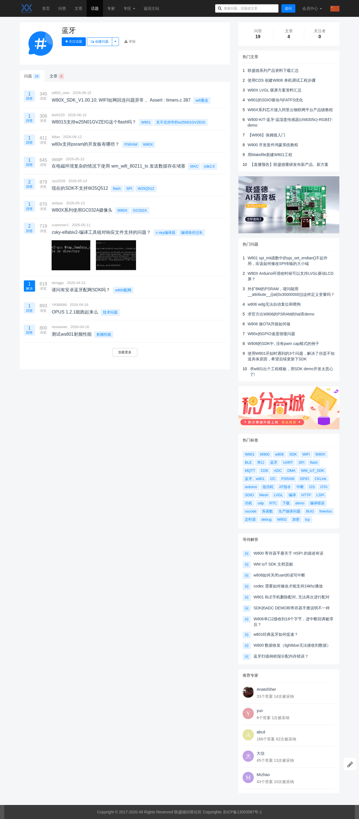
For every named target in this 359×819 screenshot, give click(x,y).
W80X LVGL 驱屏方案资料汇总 (275, 90)
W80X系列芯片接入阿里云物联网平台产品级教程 (290, 109)
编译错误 (317, 503)
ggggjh (57, 159)
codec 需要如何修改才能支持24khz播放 (288, 586)
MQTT (250, 470)
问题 (32, 76)
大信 (260, 753)
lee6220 (58, 115)
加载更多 (125, 352)
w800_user (61, 93)
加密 (296, 519)
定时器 (250, 519)
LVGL (278, 495)
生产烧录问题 (289, 511)
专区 (129, 8)
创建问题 (99, 42)
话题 (95, 8)
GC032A (140, 210)
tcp (307, 519)
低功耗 (268, 487)
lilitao (56, 137)
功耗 (248, 503)
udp (261, 503)
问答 (62, 8)
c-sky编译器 (165, 232)
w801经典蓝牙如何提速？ (276, 634)
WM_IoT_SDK (312, 470)
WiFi (306, 454)
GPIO (304, 479)
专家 (111, 8)
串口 (260, 462)
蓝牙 (273, 462)
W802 (282, 519)
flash (117, 188)
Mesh (263, 495)
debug (266, 519)
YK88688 (59, 305)
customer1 (60, 225)
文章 (78, 8)
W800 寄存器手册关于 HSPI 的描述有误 (288, 553)
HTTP (306, 495)
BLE (248, 462)
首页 (46, 8)
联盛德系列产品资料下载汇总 (273, 70)
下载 (286, 503)
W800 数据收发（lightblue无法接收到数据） (292, 645)
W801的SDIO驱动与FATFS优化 (275, 100)
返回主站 (151, 8)
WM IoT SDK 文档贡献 (273, 564)
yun (260, 710)
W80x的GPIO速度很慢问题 (271, 333)
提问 (288, 8)
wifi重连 (201, 100)
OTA (324, 487)
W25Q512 (146, 188)
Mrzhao (263, 774)
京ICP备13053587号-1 (242, 812)
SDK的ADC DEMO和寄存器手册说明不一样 (292, 608)
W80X (148, 144)
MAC (194, 166)
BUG (310, 511)
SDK (293, 454)
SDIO (249, 495)
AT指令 (285, 487)
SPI (129, 188)
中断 (300, 487)
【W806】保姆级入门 (267, 135)
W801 (146, 122)
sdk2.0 (209, 166)
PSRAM (131, 144)
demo (300, 503)
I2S (312, 487)
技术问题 (110, 312)
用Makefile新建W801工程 (270, 154)
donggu (58, 283)
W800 (265, 454)
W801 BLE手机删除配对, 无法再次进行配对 (292, 597)
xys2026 (58, 181)
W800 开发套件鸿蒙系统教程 (273, 145)
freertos (325, 511)
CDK (264, 470)
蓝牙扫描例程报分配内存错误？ (281, 656)
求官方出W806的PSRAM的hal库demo (281, 314)
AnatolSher (266, 689)
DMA (291, 470)
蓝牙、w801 (254, 479)
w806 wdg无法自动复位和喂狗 (274, 304)
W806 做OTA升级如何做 (269, 324)
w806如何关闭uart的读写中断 (279, 575)
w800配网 (123, 290)
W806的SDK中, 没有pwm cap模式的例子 (283, 343)
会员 (312, 8)
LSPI (320, 495)
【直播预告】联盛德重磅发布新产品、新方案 (289, 164)
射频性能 (103, 334)
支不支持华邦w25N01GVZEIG (180, 122)
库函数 (267, 511)
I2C (273, 479)
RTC (273, 503)
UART (288, 462)
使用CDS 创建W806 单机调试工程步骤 (282, 80)
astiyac (57, 203)
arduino (251, 487)
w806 (279, 454)
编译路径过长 (192, 232)
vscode (250, 511)
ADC (278, 470)
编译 (292, 495)
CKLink (320, 479)
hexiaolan (59, 327)
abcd (261, 732)
